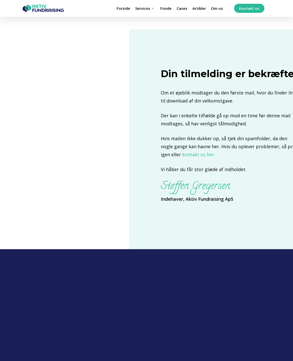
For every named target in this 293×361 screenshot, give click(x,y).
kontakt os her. (198, 154)
